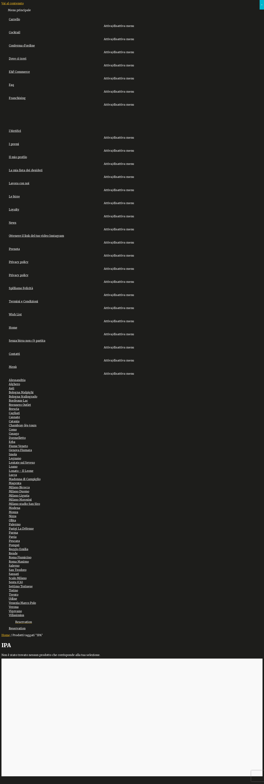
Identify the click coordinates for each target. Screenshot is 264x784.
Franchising (17, 98)
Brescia (14, 409)
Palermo (15, 524)
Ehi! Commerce (19, 72)
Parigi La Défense (21, 528)
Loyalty (14, 209)
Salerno (14, 565)
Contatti (14, 354)
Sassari (14, 574)
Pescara (14, 541)
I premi (14, 144)
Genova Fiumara (20, 450)
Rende (13, 553)
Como (13, 429)
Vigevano (15, 611)
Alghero (14, 384)
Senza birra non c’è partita (27, 340)
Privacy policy (18, 262)
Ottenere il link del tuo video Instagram (36, 235)
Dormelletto (17, 438)
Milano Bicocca (19, 487)
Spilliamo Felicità (21, 288)
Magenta (15, 483)
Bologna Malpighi (21, 392)
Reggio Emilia (18, 549)
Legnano (15, 458)
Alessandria (17, 380)
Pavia (12, 537)
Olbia (12, 520)
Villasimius (16, 615)
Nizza (12, 516)
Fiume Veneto (18, 446)
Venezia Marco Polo (22, 603)
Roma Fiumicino (20, 557)
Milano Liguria (19, 495)
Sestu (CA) (16, 582)
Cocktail (14, 32)
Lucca (13, 475)
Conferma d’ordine (22, 45)
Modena (14, 508)
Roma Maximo (19, 561)
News (12, 222)
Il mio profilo (18, 157)
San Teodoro (17, 570)
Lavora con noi (19, 183)
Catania (14, 421)
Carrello (14, 19)
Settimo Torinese (21, 586)
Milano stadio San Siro (24, 504)
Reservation (17, 628)
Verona (14, 607)
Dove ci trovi (17, 58)
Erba (12, 442)
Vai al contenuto (12, 3)
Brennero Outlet (20, 405)
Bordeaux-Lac (18, 400)
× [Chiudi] (262, 4)
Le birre (14, 196)
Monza (13, 512)
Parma (13, 532)
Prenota (14, 249)
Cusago (14, 433)
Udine (13, 598)
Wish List (15, 314)
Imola (13, 454)
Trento (13, 594)
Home (13, 327)
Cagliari (14, 413)
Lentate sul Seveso (22, 462)
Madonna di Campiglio (25, 479)
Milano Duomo (19, 491)
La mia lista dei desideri (26, 170)
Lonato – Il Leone (21, 471)
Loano (13, 466)
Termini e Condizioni (23, 301)
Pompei (14, 545)
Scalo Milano (18, 578)
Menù (13, 367)
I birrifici (15, 131)
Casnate (14, 417)
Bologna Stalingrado (23, 396)
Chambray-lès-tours (22, 425)
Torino (13, 590)
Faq (11, 85)
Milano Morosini (20, 499)
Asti (11, 388)
